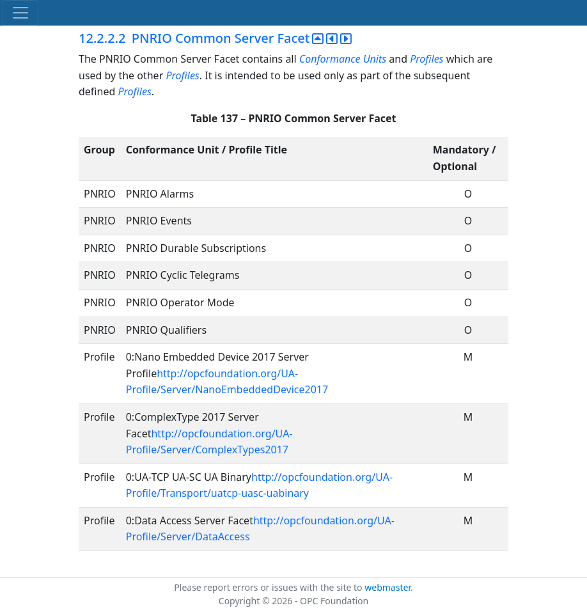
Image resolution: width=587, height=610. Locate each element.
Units (374, 59)
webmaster (387, 587)
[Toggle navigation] (20, 13)
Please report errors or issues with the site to (269, 587)
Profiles (426, 59)
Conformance (330, 59)
